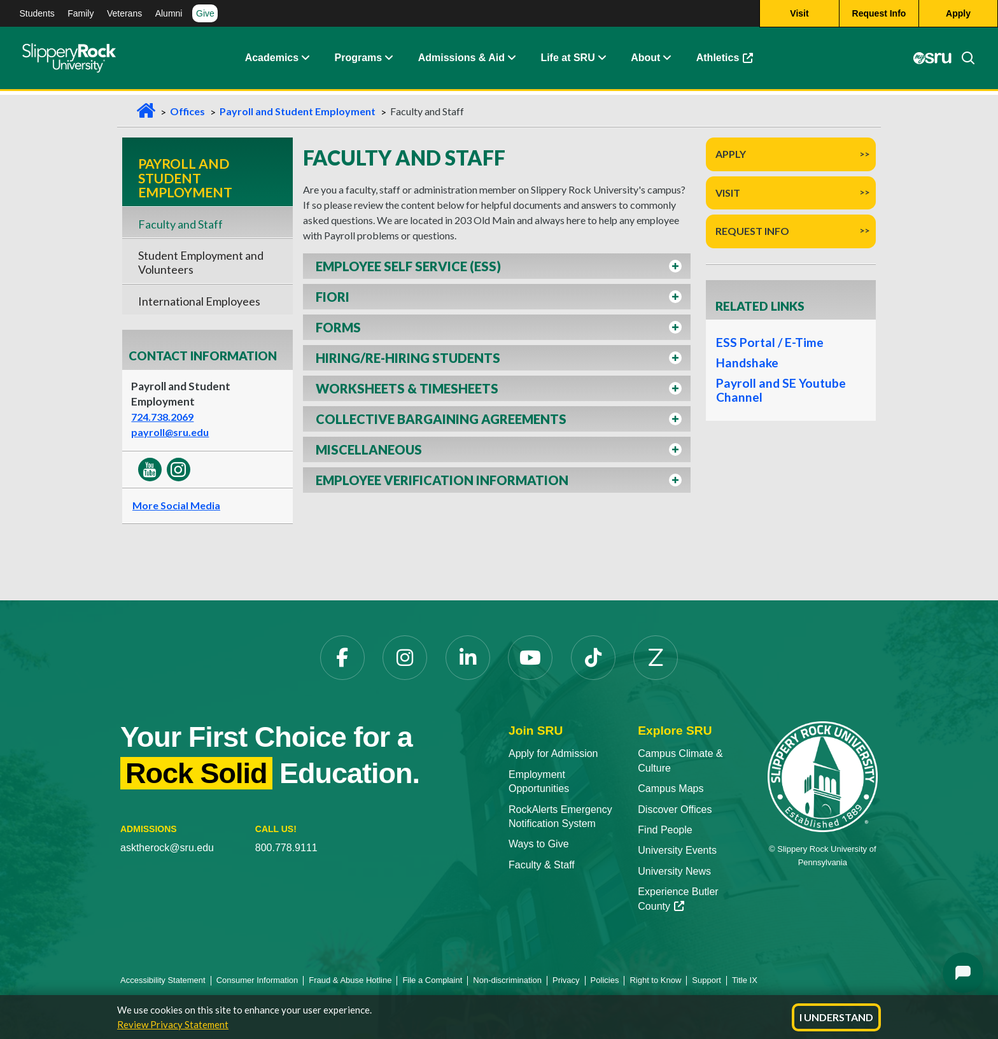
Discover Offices (675, 809)
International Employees (199, 301)
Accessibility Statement (163, 980)
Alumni (169, 13)
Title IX (744, 980)
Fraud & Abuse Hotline (350, 980)
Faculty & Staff (542, 864)
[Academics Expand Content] (305, 60)
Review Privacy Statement (172, 1024)
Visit (727, 193)
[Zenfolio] (655, 657)
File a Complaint (432, 980)
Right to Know (655, 980)
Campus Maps (670, 788)
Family (80, 13)
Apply (730, 154)
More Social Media (176, 505)
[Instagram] (405, 657)
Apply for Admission (553, 753)
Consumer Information (257, 980)
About (645, 60)
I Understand (836, 1017)
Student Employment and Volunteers (201, 262)
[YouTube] (530, 657)
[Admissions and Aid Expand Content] (512, 60)
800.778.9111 (286, 847)
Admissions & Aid (461, 60)
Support (706, 980)
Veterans (124, 13)
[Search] (963, 60)
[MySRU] (932, 60)
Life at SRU (567, 60)
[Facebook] (342, 657)
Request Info (752, 231)
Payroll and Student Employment (298, 111)
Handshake (746, 363)
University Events (677, 850)
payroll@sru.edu (170, 432)
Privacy (566, 980)
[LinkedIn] (468, 657)
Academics (272, 60)
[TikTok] (593, 657)
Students (37, 13)
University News (674, 871)
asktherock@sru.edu (167, 847)
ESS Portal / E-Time (767, 343)
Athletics (725, 60)
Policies (605, 980)
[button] (497, 266)
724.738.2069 (162, 417)
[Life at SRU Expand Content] (601, 60)
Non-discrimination (507, 980)
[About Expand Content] (388, 60)
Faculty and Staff (180, 224)
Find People (665, 829)
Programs (359, 60)
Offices (187, 111)
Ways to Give (539, 843)
